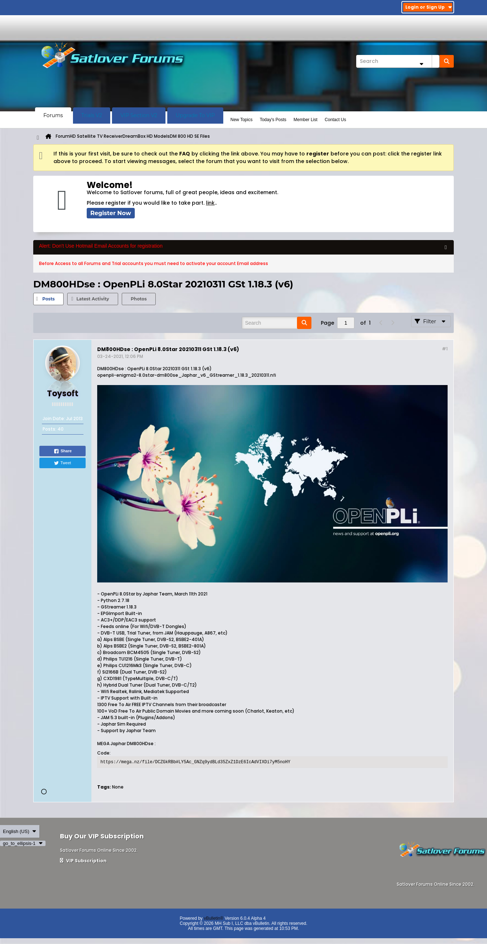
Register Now (110, 213)
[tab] (48, 299)
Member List (306, 119)
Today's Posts (273, 119)
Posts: (49, 429)
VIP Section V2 (138, 115)
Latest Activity (92, 299)
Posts (48, 299)
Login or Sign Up (428, 7)
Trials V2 (91, 115)
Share (62, 451)
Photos (139, 299)
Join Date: (54, 418)
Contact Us (335, 119)
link (210, 202)
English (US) (19, 831)
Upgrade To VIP (195, 115)
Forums (53, 115)
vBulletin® (213, 918)
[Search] (397, 61)
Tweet (62, 463)
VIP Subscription (83, 861)
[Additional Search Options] (421, 63)
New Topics (241, 119)
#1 (445, 349)
